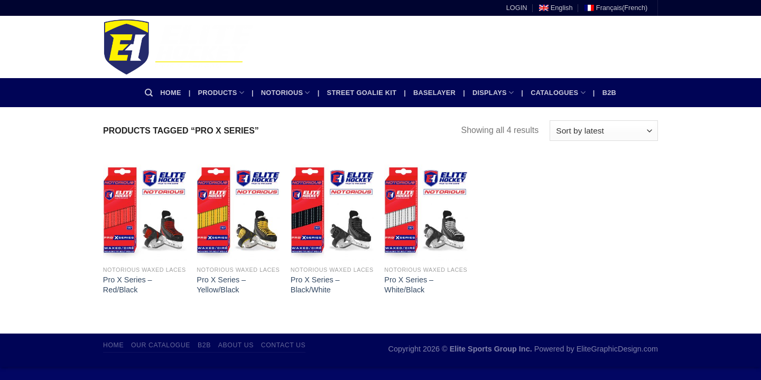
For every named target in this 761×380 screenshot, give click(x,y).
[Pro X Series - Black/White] (332, 210)
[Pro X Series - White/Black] (426, 210)
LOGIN (516, 8)
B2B (609, 93)
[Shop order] (604, 130)
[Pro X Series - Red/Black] (145, 210)
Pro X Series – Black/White (315, 285)
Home (170, 93)
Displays (493, 93)
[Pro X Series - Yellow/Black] (238, 210)
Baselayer (434, 93)
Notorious (285, 93)
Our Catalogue (160, 345)
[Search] (149, 93)
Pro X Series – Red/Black (127, 285)
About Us (236, 345)
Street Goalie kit (362, 93)
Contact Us (283, 345)
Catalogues (558, 93)
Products (221, 93)
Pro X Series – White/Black (408, 285)
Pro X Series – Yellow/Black (221, 285)
